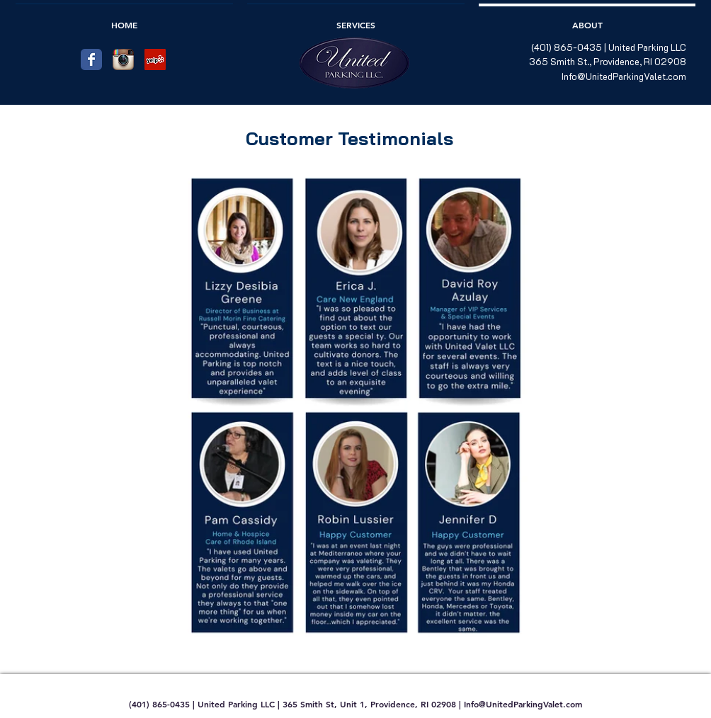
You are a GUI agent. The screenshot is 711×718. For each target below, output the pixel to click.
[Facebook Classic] (91, 59)
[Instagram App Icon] (123, 59)
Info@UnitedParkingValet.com (624, 76)
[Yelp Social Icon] (155, 59)
